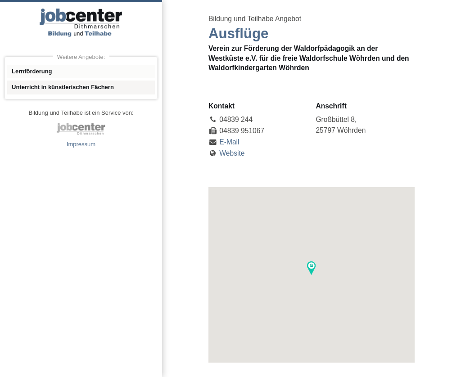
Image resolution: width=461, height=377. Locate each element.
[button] (311, 268)
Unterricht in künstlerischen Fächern (63, 87)
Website (231, 153)
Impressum (81, 144)
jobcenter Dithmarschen (81, 128)
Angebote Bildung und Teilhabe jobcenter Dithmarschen (81, 22)
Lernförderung (32, 71)
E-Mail (229, 142)
